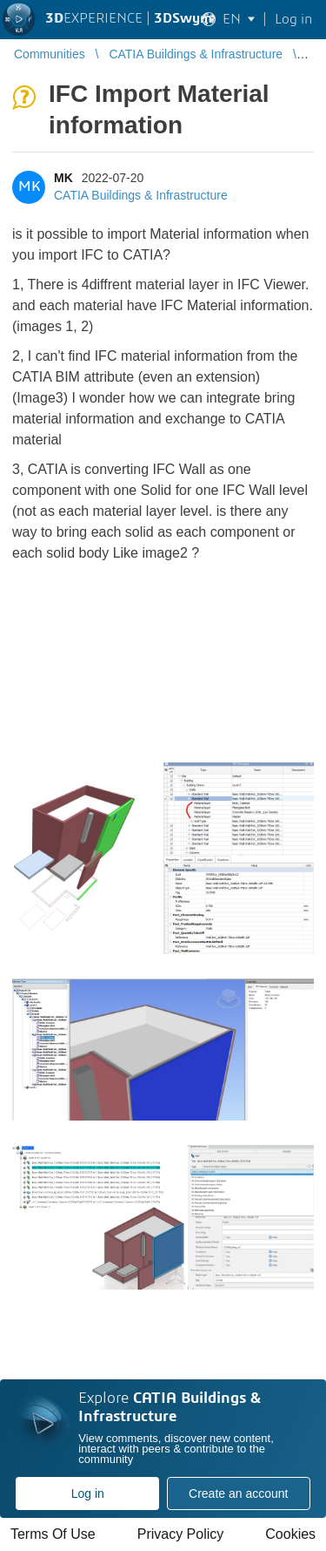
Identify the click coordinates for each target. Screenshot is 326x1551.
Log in (87, 1493)
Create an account (238, 1493)
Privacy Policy (180, 1534)
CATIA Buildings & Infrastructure (141, 195)
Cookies (290, 1534)
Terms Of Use (53, 1534)
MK (63, 178)
